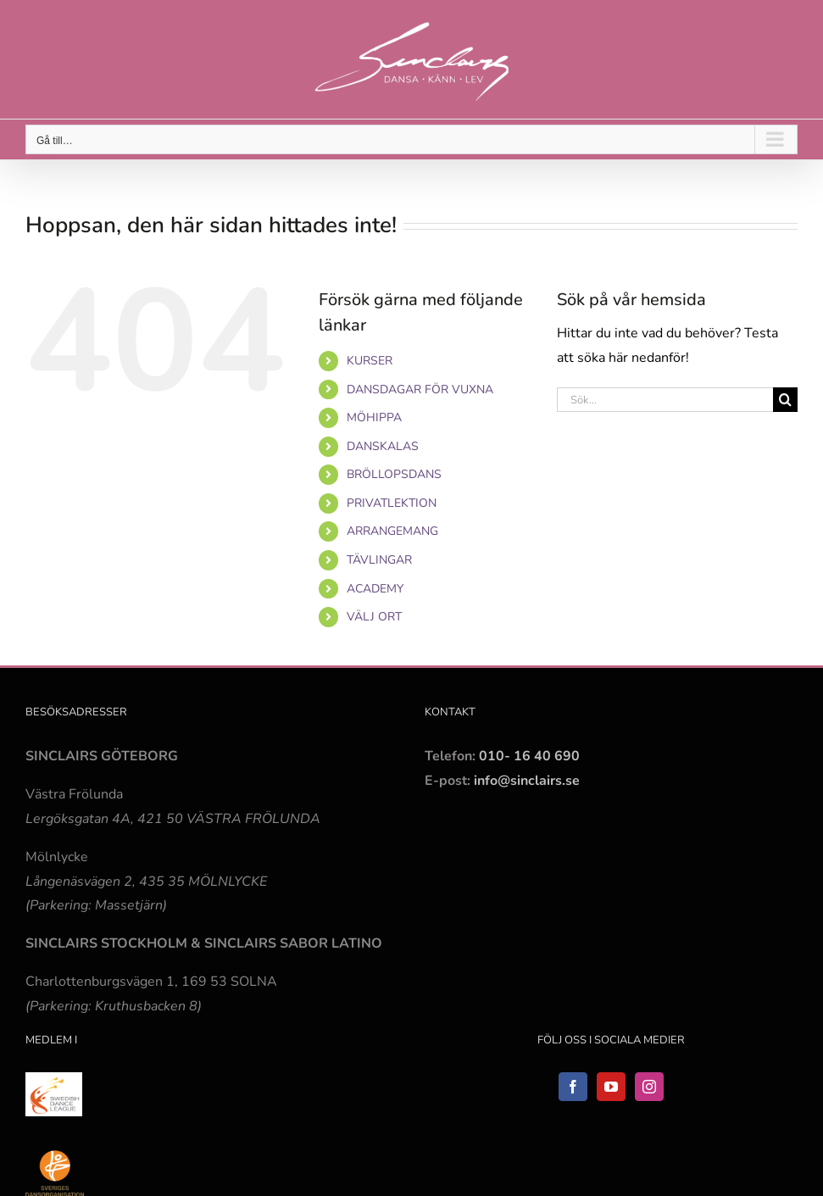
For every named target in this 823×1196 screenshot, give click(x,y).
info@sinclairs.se (525, 780)
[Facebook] (573, 1086)
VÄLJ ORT (374, 617)
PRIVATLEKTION (392, 503)
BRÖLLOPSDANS (394, 474)
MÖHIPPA (374, 417)
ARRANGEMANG (392, 531)
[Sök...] (665, 399)
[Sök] (785, 399)
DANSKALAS (383, 446)
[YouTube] (611, 1086)
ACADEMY (375, 589)
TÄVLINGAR (379, 560)
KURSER (369, 361)
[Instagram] (649, 1086)
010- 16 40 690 (529, 756)
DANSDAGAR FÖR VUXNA (420, 389)
